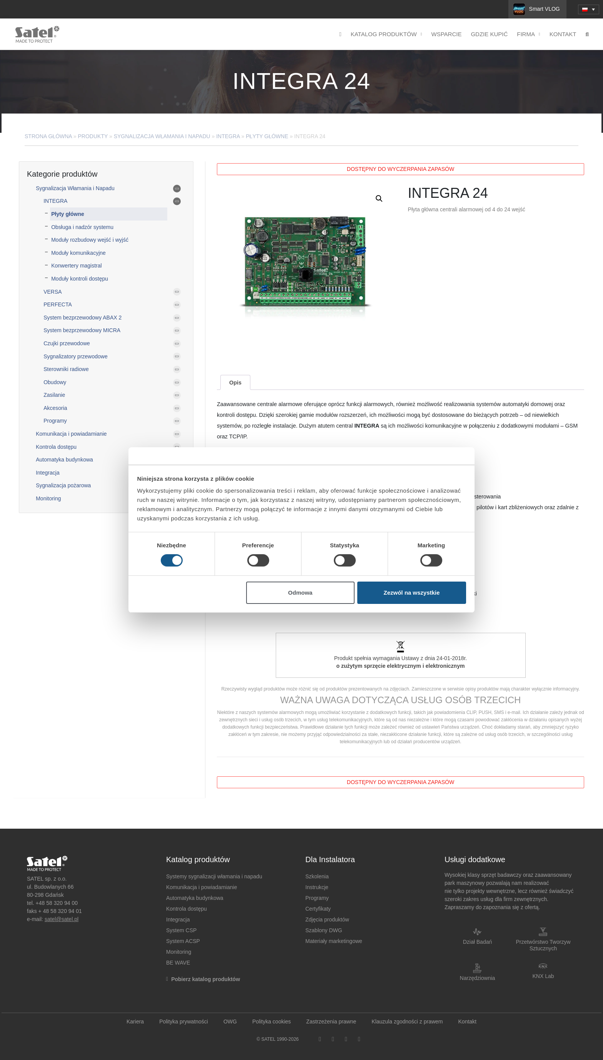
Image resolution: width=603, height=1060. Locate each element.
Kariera (135, 1021)
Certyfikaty (318, 909)
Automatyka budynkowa (64, 459)
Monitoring (48, 498)
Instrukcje (316, 887)
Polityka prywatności (183, 1021)
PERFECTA (57, 304)
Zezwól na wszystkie (411, 592)
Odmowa (300, 592)
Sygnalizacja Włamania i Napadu (162, 136)
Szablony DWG (323, 930)
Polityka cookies (271, 1021)
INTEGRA (228, 136)
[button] (379, 199)
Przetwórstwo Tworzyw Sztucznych (543, 945)
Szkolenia (317, 876)
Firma (528, 34)
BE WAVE (178, 963)
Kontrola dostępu (56, 447)
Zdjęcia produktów (327, 919)
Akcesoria (55, 408)
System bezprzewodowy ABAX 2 (82, 317)
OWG (230, 1021)
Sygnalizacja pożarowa (63, 485)
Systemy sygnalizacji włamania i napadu (214, 876)
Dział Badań (477, 942)
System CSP (181, 930)
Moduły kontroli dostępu (79, 279)
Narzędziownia (477, 978)
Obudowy (54, 382)
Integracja (47, 473)
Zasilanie (54, 395)
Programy (55, 421)
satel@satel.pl (61, 919)
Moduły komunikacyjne (78, 253)
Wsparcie (446, 34)
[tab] (235, 382)
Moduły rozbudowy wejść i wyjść (89, 240)
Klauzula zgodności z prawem (407, 1021)
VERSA (52, 292)
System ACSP (183, 941)
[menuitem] (588, 9)
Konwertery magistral (76, 265)
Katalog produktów (386, 34)
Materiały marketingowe (333, 941)
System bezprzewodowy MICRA (81, 330)
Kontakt (563, 34)
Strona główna (48, 136)
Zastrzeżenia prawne (331, 1021)
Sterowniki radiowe (66, 369)
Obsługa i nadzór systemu (82, 227)
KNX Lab (543, 976)
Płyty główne (267, 136)
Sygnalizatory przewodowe (75, 356)
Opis (235, 383)
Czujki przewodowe (66, 343)
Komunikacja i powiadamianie (71, 434)
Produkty (93, 136)
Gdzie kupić (489, 34)
